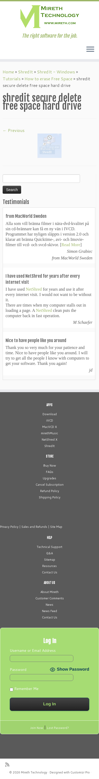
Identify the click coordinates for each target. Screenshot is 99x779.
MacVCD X (49, 427)
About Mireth (49, 592)
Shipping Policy (49, 497)
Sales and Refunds (34, 527)
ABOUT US (49, 583)
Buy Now (49, 465)
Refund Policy (49, 491)
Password (18, 669)
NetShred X (49, 439)
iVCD (49, 420)
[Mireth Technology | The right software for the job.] (49, 17)
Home (8, 72)
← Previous (14, 130)
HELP (49, 537)
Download (50, 414)
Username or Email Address (33, 650)
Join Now (36, 728)
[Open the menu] (90, 50)
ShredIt (25, 72)
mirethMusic (49, 433)
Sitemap (49, 559)
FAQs (49, 472)
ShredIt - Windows (56, 72)
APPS (49, 405)
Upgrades (49, 478)
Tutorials (12, 79)
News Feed (49, 611)
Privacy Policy (9, 527)
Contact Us (49, 572)
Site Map (56, 527)
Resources (49, 566)
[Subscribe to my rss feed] (8, 764)
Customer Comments (49, 598)
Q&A (49, 553)
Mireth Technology (34, 772)
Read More (71, 244)
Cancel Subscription (50, 485)
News (49, 605)
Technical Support (49, 547)
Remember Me (24, 688)
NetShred (34, 289)
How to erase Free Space (48, 79)
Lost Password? (58, 728)
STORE (49, 456)
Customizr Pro (80, 772)
